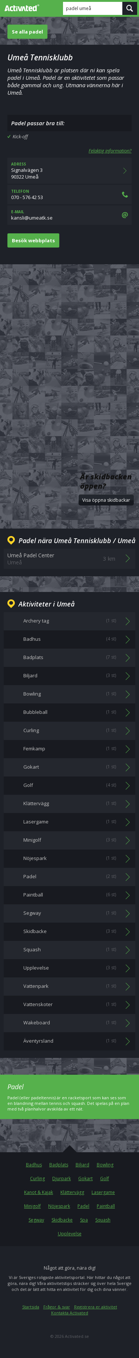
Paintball (106, 1206)
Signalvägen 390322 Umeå (69, 170)
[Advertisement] (69, 349)
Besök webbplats (33, 240)
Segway (36, 1220)
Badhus (34, 1165)
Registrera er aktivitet (95, 1307)
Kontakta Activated (69, 1313)
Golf (104, 1178)
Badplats (58, 1165)
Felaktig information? (110, 150)
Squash (102, 1220)
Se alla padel (27, 31)
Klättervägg (72, 1192)
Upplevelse (70, 1234)
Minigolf (32, 1206)
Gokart (85, 1178)
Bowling (105, 1165)
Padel (83, 1206)
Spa (84, 1220)
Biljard (82, 1165)
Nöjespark (59, 1206)
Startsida (30, 1307)
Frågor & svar (56, 1307)
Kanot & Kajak (38, 1192)
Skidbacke (62, 1220)
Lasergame (103, 1192)
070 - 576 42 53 (69, 195)
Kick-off (20, 136)
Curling (37, 1178)
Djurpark (61, 1178)
